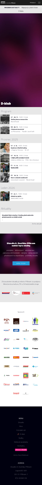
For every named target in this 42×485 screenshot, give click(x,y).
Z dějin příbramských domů (20, 158)
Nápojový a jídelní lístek (30, 7)
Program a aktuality (11, 7)
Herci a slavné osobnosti (19, 177)
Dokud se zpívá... (16, 196)
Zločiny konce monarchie (19, 119)
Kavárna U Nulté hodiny (19, 148)
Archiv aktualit (37, 224)
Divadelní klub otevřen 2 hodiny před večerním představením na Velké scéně (17, 216)
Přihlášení (33, 3)
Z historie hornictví (17, 129)
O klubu (21, 11)
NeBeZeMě (14, 168)
